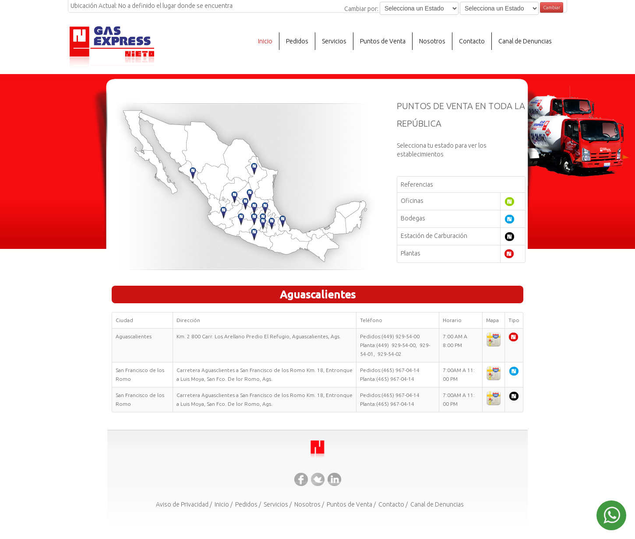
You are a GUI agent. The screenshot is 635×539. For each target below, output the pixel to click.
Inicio (265, 41)
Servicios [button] (334, 41)
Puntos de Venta (383, 41)
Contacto (472, 41)
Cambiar (551, 7)
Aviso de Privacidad (182, 504)
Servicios (276, 504)
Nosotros (307, 504)
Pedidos (297, 41)
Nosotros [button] (432, 41)
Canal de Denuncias (525, 41)
